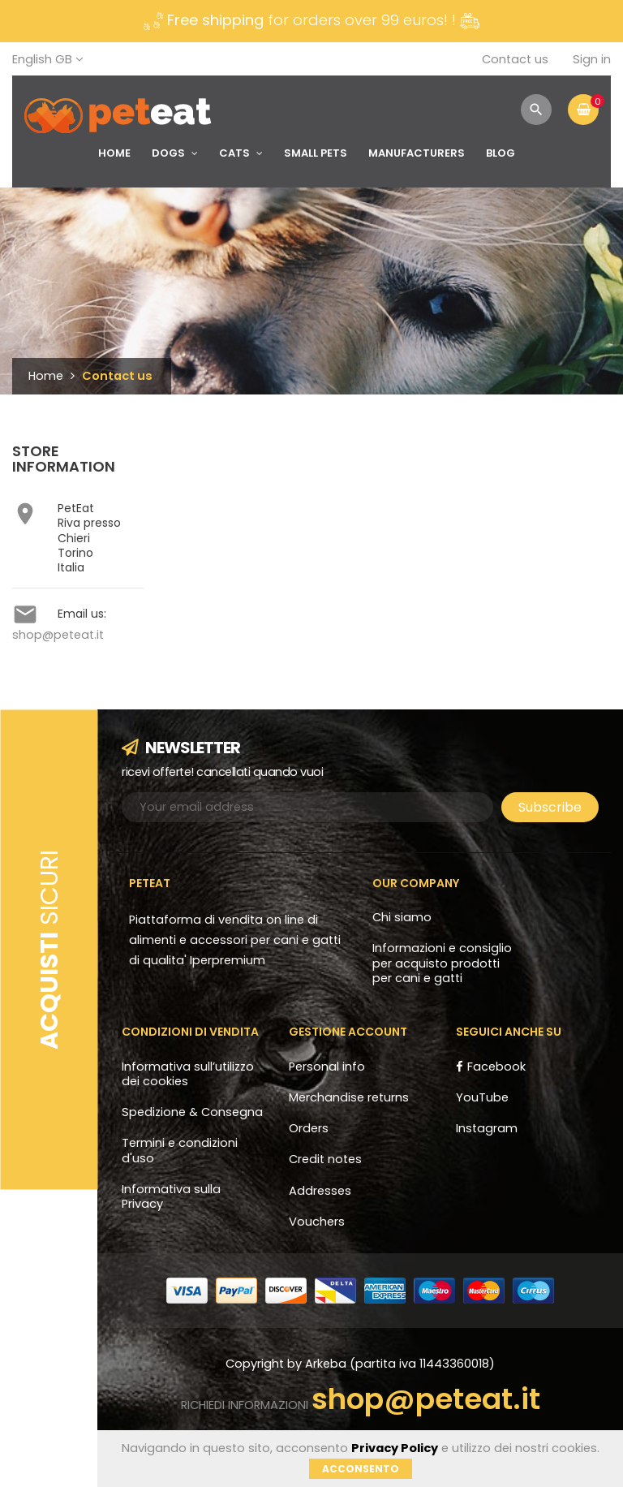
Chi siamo (402, 917)
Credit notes (325, 1159)
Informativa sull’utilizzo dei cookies (188, 1073)
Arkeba (327, 1364)
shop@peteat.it (58, 635)
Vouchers (317, 1221)
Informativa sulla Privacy (171, 1196)
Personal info (327, 1066)
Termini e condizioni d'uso (180, 1150)
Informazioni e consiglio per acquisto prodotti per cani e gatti (442, 963)
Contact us (515, 59)
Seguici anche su (508, 1032)
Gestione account (348, 1032)
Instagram (487, 1128)
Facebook (496, 1066)
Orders (309, 1128)
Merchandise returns (349, 1097)
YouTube (482, 1097)
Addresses (320, 1191)
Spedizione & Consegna (192, 1112)
